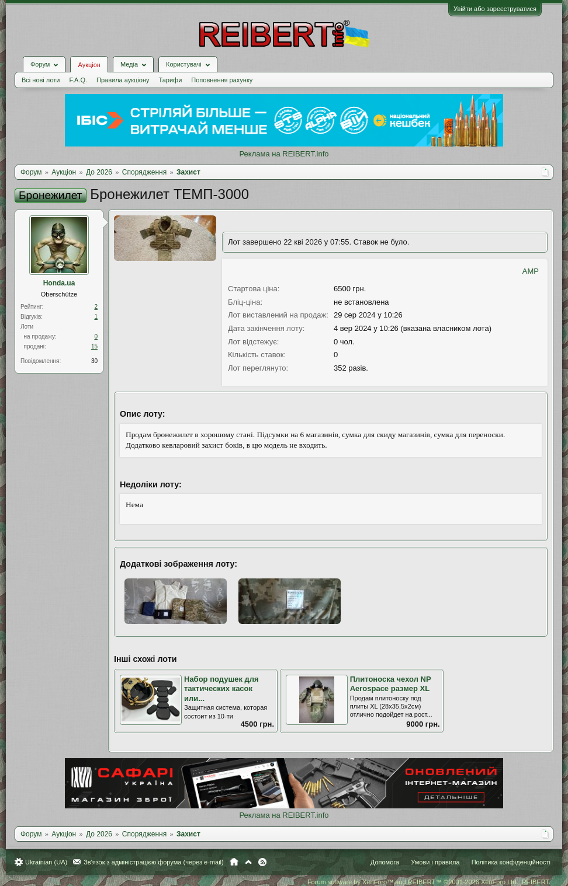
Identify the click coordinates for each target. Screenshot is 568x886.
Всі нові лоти (41, 79)
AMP (530, 271)
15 (94, 346)
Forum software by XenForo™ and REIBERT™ (428, 881)
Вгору (248, 862)
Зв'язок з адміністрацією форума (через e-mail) (154, 862)
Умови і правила (435, 862)
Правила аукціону (122, 79)
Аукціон (89, 64)
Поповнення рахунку (221, 79)
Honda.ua (59, 283)
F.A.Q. (78, 79)
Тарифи (170, 79)
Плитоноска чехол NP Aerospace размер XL (390, 684)
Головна (234, 862)
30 (94, 361)
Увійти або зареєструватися (494, 8)
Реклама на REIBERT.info (283, 153)
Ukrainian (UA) (46, 862)
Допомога (384, 862)
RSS (262, 862)
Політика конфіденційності (511, 862)
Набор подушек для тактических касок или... (221, 689)
